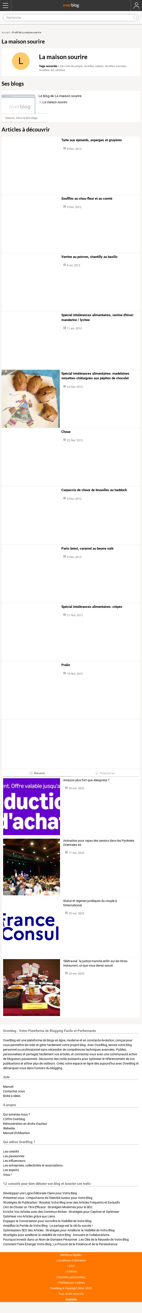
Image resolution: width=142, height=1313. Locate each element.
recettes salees (93, 66)
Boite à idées (11, 1096)
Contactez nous (14, 1091)
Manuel (8, 1086)
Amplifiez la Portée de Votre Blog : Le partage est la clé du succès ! (48, 1225)
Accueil (6, 32)
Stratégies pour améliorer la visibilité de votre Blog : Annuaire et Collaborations (56, 1235)
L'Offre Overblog (14, 1119)
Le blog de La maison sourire (60, 96)
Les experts (11, 1170)
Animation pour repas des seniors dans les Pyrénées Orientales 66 (98, 843)
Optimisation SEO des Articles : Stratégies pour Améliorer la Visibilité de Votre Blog (59, 1230)
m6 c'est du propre (71, 66)
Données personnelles (72, 1277)
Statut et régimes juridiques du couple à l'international (90, 903)
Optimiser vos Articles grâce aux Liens (29, 1216)
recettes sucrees (115, 66)
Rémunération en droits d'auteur (25, 1123)
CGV (71, 1266)
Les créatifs (11, 1151)
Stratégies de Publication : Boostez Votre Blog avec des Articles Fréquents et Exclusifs (61, 1202)
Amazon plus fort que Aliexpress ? (86, 780)
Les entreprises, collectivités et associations (33, 1165)
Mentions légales (71, 1255)
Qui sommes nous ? (16, 1114)
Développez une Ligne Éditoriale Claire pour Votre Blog (40, 1193)
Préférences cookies (72, 1282)
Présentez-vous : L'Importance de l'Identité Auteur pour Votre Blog (47, 1198)
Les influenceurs (14, 1161)
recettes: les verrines (52, 70)
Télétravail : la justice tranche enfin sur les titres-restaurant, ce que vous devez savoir (95, 963)
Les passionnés (13, 1156)
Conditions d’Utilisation (71, 1260)
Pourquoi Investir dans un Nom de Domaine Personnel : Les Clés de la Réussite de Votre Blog (66, 1239)
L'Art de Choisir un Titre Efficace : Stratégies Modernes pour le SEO (47, 1207)
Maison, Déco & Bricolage (21, 118)
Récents (37, 773)
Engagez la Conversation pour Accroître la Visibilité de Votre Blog (47, 1221)
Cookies (72, 1271)
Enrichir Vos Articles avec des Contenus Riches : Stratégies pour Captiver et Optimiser (61, 1211)
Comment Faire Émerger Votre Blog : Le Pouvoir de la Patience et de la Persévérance (60, 1244)
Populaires (105, 773)
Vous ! (7, 1174)
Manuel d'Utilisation (16, 1133)
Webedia (9, 1128)
